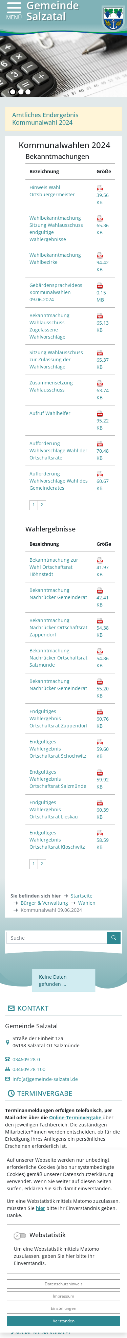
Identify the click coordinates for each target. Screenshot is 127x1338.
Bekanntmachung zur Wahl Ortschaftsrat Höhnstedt (53, 567)
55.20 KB (103, 688)
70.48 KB (103, 450)
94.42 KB (103, 262)
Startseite (81, 895)
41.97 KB (103, 567)
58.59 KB (103, 840)
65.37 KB (103, 359)
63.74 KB (103, 390)
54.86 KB (103, 658)
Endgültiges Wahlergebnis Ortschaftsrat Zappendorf (58, 718)
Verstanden (64, 1321)
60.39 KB (103, 809)
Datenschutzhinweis (64, 1284)
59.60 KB (103, 749)
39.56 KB (103, 195)
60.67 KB (103, 481)
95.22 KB (103, 420)
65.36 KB (103, 225)
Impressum (63, 1296)
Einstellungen (63, 1308)
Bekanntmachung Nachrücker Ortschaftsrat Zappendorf (58, 627)
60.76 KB (103, 718)
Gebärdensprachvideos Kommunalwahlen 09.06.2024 (55, 292)
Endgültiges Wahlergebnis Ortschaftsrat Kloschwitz (57, 839)
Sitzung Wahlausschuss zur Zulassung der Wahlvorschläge (56, 359)
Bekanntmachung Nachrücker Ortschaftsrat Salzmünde (58, 657)
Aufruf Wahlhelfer (49, 413)
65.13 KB (103, 322)
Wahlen (87, 903)
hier (40, 1208)
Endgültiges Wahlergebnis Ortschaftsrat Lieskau (53, 809)
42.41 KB (103, 597)
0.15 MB (101, 292)
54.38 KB (103, 627)
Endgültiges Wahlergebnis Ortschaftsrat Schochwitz (57, 748)
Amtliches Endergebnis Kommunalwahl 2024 (45, 118)
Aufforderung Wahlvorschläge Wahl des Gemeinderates (58, 480)
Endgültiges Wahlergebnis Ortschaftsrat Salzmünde (57, 779)
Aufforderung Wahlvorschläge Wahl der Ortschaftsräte (58, 450)
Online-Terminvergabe (76, 1117)
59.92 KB (103, 779)
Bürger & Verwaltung (44, 903)
